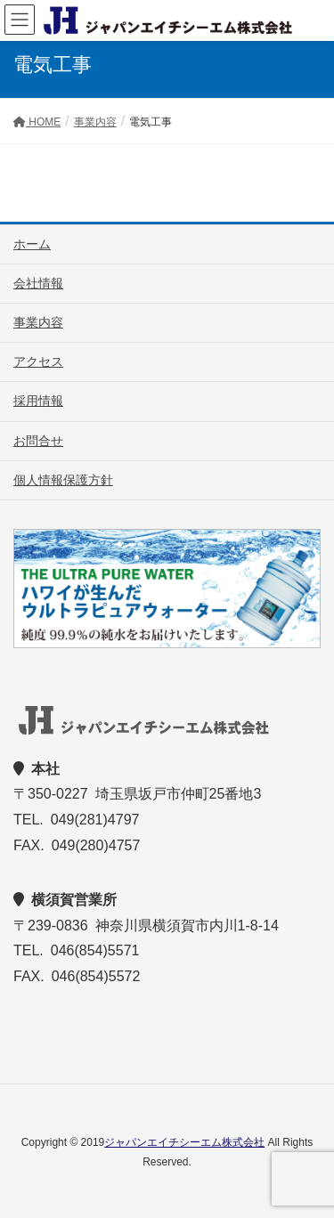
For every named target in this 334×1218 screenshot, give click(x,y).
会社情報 (38, 283)
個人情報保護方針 (63, 480)
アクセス (38, 361)
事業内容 (38, 322)
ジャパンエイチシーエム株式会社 (184, 1142)
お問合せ (38, 441)
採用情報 (38, 401)
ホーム (32, 244)
